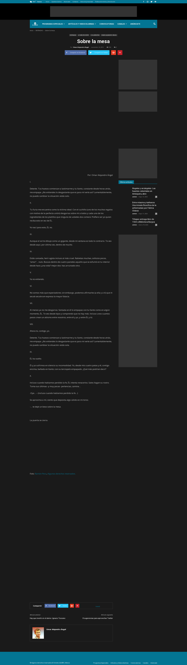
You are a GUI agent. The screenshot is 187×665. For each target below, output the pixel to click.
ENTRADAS (73, 35)
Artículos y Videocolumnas (82, 24)
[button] (154, 24)
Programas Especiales (53, 24)
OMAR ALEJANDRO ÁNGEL (109, 35)
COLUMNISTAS (95, 35)
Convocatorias (106, 24)
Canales (122, 24)
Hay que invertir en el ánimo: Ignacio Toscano (47, 618)
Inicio (47, 1)
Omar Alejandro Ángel (81, 47)
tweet (98, 606)
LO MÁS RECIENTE (83, 35)
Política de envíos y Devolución (105, 1)
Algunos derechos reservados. (61, 473)
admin (134, 197)
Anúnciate (67, 1)
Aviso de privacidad (87, 1)
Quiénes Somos (57, 1)
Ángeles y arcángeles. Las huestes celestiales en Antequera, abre (144, 191)
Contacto (75, 1)
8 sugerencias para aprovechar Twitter (98, 618)
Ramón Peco (41, 473)
